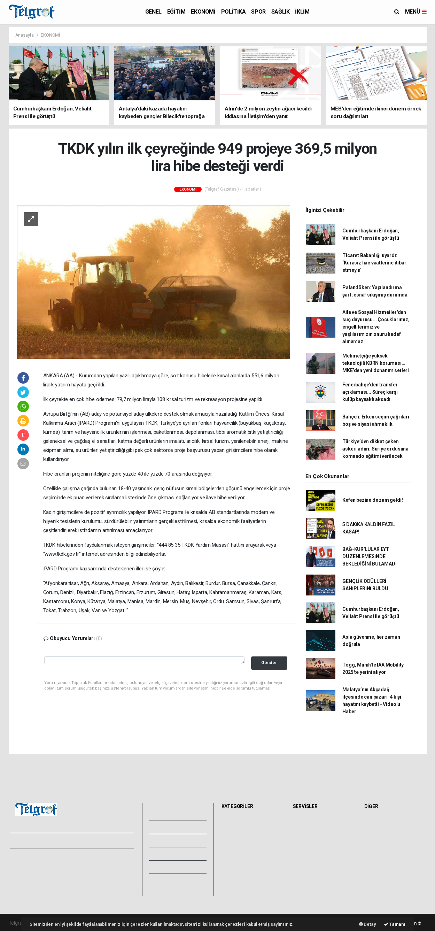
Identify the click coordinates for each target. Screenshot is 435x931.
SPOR (258, 11)
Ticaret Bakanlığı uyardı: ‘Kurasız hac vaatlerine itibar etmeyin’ (374, 263)
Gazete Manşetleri (314, 891)
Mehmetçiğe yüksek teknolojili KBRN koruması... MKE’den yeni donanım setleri (375, 363)
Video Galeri (170, 827)
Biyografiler (378, 837)
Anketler (375, 829)
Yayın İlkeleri (25, 873)
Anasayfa (25, 35)
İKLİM (302, 11)
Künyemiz (168, 867)
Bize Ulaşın (168, 880)
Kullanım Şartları (87, 865)
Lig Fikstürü (307, 852)
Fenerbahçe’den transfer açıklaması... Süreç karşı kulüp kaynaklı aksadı (370, 392)
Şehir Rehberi (309, 883)
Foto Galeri (169, 814)
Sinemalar (306, 868)
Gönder (269, 662)
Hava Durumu (309, 822)
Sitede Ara (377, 822)
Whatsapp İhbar (86, 873)
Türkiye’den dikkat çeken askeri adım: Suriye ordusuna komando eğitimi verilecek (375, 449)
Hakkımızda (24, 865)
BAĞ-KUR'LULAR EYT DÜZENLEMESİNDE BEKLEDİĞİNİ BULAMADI (369, 556)
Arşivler (165, 853)
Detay (367, 924)
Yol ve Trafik (308, 829)
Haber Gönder (84, 880)
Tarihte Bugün (310, 860)
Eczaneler (305, 845)
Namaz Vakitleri (312, 837)
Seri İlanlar (306, 875)
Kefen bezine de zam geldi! (372, 500)
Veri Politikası (26, 880)
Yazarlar (165, 840)
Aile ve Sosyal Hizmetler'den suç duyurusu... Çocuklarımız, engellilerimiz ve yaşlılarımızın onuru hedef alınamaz (375, 326)
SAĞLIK (280, 11)
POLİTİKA (233, 11)
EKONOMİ (203, 11)
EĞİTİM (176, 11)
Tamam (394, 924)
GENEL (153, 11)
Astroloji (375, 852)
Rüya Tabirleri (380, 845)
